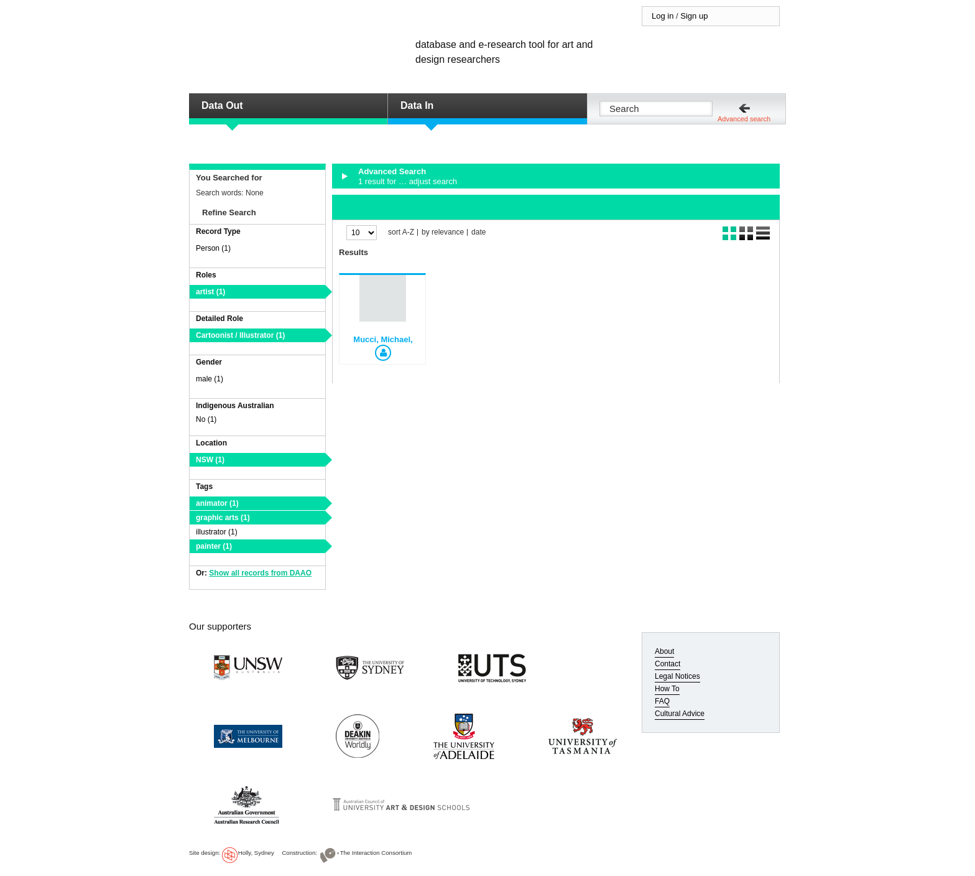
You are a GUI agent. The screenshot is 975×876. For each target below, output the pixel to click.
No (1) (206, 419)
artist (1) (210, 291)
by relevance (443, 232)
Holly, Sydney (256, 852)
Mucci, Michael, (382, 339)
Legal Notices (677, 676)
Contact (667, 663)
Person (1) (213, 248)
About (664, 651)
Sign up (694, 16)
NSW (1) (210, 459)
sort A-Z (401, 232)
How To (667, 688)
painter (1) (214, 546)
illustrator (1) (217, 532)
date (478, 232)
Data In (416, 105)
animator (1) (217, 503)
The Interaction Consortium (376, 852)
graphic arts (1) (223, 517)
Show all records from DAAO (260, 573)
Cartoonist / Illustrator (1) (240, 335)
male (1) (209, 379)
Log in (662, 16)
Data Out (222, 105)
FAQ (662, 701)
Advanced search (744, 119)
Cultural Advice (680, 713)
